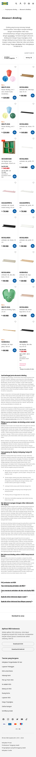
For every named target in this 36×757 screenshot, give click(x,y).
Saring (29, 57)
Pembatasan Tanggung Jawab (10, 745)
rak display (18, 44)
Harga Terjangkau (7, 702)
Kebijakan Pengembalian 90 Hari (12, 662)
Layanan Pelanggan (8, 666)
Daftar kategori (7, 706)
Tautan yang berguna (10, 658)
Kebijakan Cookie (7, 750)
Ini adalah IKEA (6, 684)
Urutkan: (9, 57)
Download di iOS (18, 644)
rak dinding (11, 36)
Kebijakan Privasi (7, 742)
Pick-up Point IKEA (7, 680)
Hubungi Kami (6, 675)
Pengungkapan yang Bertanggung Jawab (14, 748)
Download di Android (18, 649)
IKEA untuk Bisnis (7, 671)
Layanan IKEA (6, 697)
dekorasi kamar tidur (11, 419)
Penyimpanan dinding (11, 9)
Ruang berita (6, 693)
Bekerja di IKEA (6, 689)
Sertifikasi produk (7, 711)
